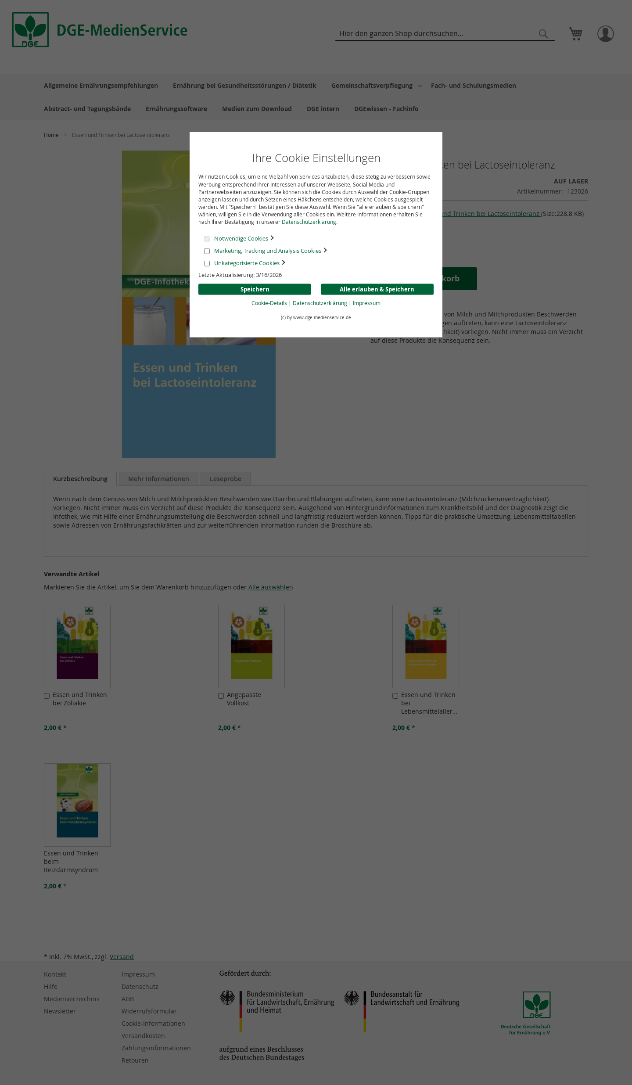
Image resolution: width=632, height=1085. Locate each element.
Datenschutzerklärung (309, 221)
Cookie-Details (269, 302)
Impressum (367, 302)
